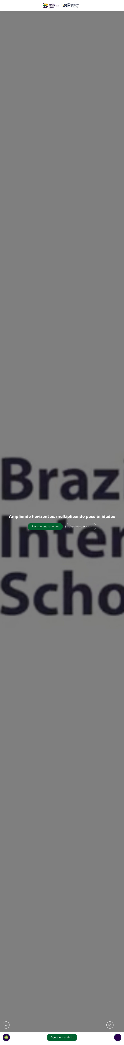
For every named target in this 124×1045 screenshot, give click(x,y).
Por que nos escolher (45, 526)
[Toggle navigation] (117, 1037)
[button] (6, 1037)
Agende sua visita (62, 1037)
